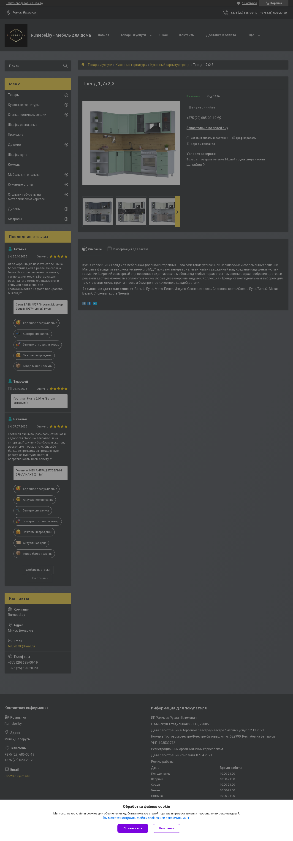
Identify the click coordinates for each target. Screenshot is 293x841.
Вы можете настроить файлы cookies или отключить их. (145, 818)
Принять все (132, 828)
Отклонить (166, 828)
